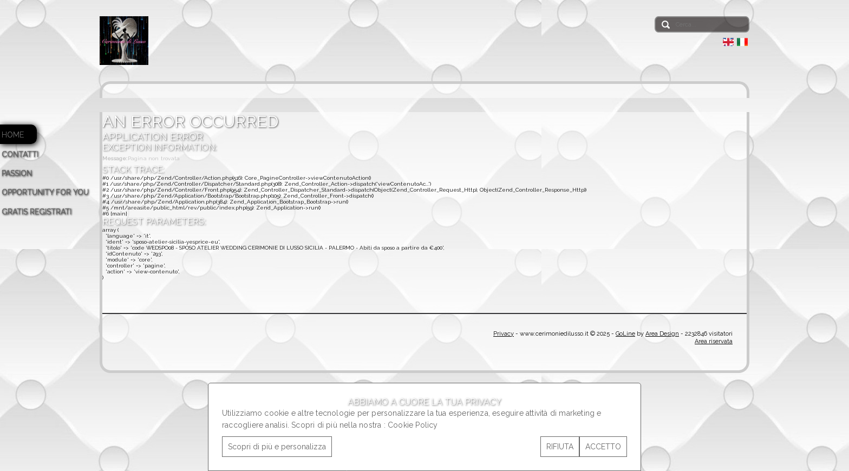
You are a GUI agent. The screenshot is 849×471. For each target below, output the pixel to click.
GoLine (625, 333)
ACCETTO (603, 446)
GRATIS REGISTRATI (36, 211)
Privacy (503, 333)
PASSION (17, 173)
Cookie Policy (413, 425)
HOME (13, 134)
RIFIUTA (559, 446)
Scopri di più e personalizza (277, 446)
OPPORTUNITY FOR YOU (45, 192)
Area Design (662, 333)
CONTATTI (20, 154)
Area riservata (714, 341)
